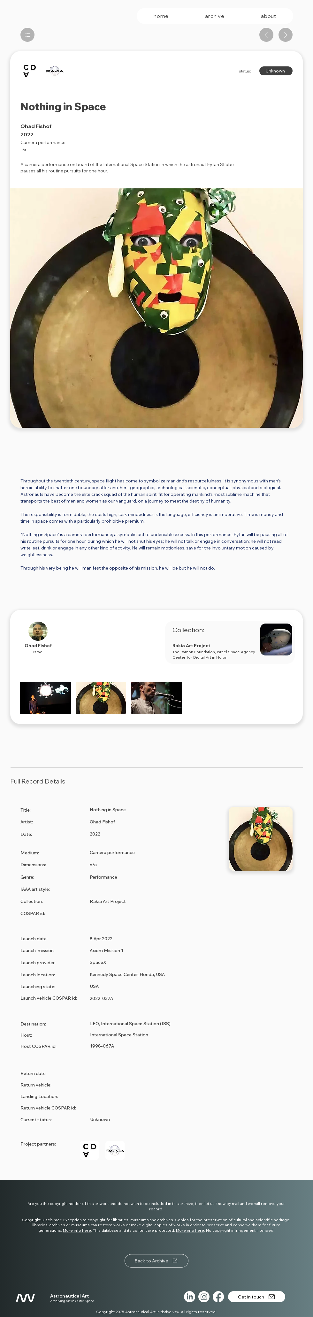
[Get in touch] (256, 1296)
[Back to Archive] (156, 1261)
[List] (27, 35)
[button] (45, 698)
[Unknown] (276, 70)
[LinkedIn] (189, 1296)
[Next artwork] (286, 35)
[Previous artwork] (266, 35)
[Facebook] (218, 1296)
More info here (77, 1230)
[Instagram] (204, 1296)
